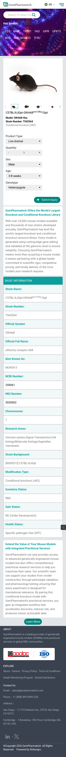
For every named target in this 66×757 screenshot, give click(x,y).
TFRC (37, 38)
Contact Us (9, 685)
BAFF (16, 31)
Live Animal (15, 141)
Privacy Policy (29, 671)
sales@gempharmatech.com (27, 690)
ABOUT (7, 629)
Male (11, 164)
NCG (8, 38)
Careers (16, 671)
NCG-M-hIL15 (22, 38)
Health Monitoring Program (18, 677)
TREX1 (27, 31)
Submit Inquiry (47, 199)
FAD (37, 31)
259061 (10, 385)
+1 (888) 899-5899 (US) (25, 697)
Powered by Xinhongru (29, 749)
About (6, 671)
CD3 (7, 31)
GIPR (46, 31)
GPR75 (56, 31)
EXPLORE (8, 666)
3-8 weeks (14, 176)
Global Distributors (45, 677)
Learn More (33, 621)
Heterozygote (16, 187)
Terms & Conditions (49, 671)
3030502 (11, 402)
